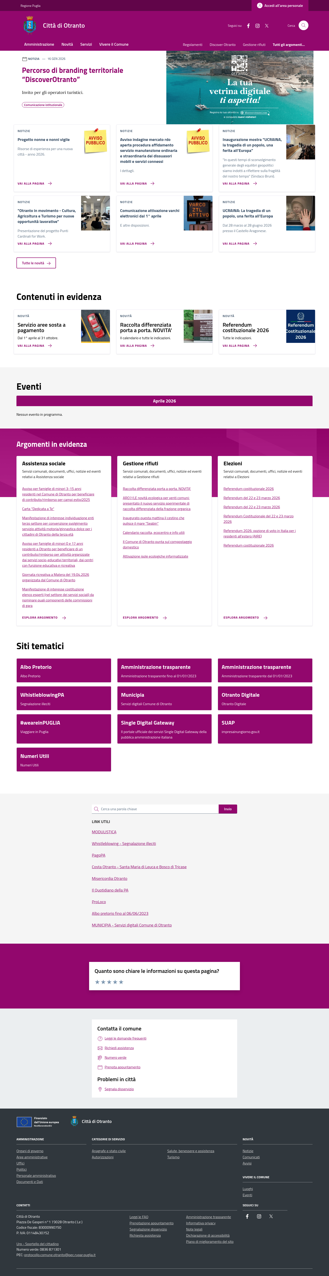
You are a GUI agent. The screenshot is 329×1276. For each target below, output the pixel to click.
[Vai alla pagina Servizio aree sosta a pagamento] (33, 343)
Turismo (173, 1157)
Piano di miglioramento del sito (210, 1241)
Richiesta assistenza (145, 1235)
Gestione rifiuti (254, 44)
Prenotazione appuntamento (152, 1223)
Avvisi (247, 1163)
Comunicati (251, 1157)
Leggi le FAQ (139, 1217)
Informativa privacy (201, 1223)
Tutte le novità (36, 263)
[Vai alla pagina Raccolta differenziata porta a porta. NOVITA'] (136, 343)
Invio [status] (228, 809)
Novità (67, 44)
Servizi (86, 44)
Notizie (248, 1151)
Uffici (20, 1163)
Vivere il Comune (114, 44)
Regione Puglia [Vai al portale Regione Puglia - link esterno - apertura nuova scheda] (30, 5)
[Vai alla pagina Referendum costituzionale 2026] (239, 343)
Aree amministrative (32, 1157)
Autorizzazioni (103, 1157)
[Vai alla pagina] (33, 241)
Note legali (194, 1229)
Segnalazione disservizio (148, 1229)
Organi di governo (29, 1151)
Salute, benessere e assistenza (190, 1151)
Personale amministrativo (36, 1175)
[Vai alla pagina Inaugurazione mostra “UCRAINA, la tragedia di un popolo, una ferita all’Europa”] (239, 181)
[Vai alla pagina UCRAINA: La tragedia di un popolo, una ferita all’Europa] (239, 241)
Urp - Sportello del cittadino (37, 1244)
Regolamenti (192, 44)
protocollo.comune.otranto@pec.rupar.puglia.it (60, 1254)
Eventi (247, 1195)
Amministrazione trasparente (208, 1217)
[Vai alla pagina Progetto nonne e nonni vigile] (33, 181)
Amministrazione (39, 44)
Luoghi (248, 1188)
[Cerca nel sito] (303, 25)
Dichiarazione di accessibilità (208, 1235)
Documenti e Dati (29, 1181)
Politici (21, 1169)
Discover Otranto (223, 44)
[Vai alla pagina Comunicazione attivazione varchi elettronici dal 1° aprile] (136, 241)
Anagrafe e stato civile (109, 1151)
